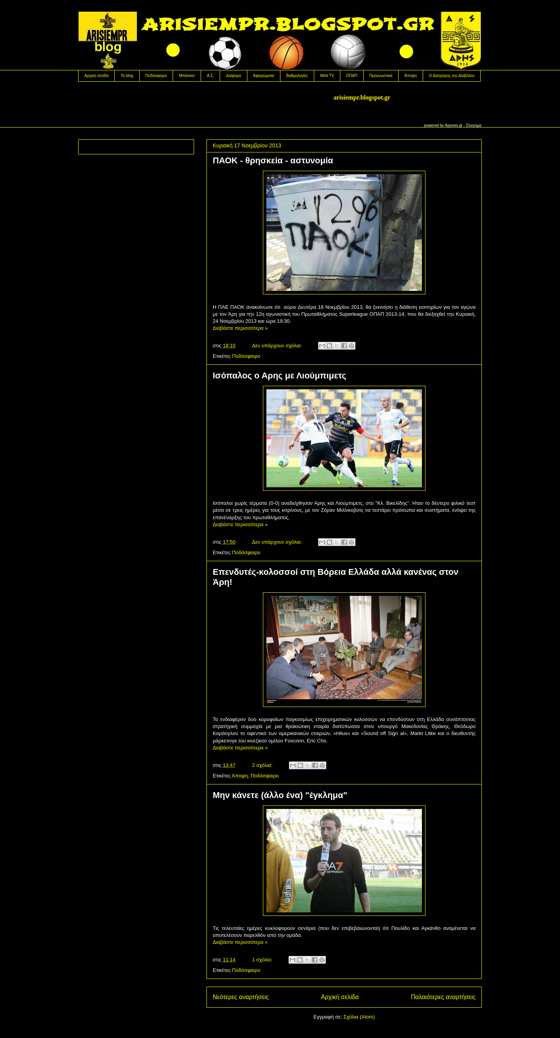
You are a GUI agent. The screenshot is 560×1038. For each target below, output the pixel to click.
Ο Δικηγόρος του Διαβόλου (452, 76)
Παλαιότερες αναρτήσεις (443, 997)
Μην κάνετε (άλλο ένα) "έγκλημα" (280, 795)
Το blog (127, 76)
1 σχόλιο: (263, 960)
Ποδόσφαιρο (156, 76)
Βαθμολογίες (297, 76)
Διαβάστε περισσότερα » (240, 328)
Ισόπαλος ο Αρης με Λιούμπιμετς (279, 375)
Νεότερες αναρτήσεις (241, 997)
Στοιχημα (473, 125)
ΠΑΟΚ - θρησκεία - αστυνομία (273, 160)
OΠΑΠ (351, 76)
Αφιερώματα (263, 76)
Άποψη (410, 76)
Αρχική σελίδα (96, 76)
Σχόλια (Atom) (359, 1017)
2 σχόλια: (263, 765)
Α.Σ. (210, 76)
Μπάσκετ (186, 76)
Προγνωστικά (380, 76)
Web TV (327, 76)
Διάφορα (233, 76)
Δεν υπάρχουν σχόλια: (277, 345)
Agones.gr (454, 125)
